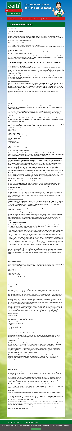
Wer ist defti (24, 19)
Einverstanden (36, 429)
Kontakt (45, 19)
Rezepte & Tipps (35, 19)
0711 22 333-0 (15, 146)
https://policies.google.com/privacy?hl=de (35, 387)
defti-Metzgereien (13, 19)
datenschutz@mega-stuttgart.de (19, 136)
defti (9, 28)
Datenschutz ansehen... (40, 427)
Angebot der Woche (14, 422)
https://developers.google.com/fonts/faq (47, 386)
